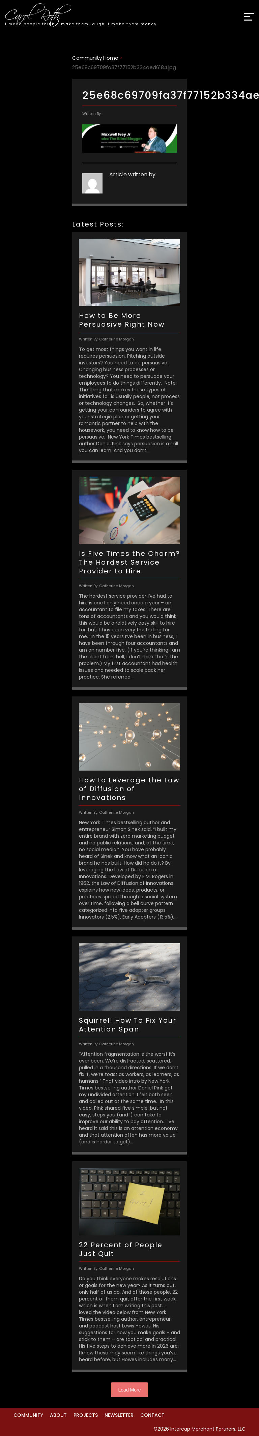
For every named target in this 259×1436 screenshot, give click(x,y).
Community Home (95, 57)
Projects (86, 1415)
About (58, 1415)
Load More (129, 1390)
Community (28, 1415)
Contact (152, 1415)
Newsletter (119, 1415)
